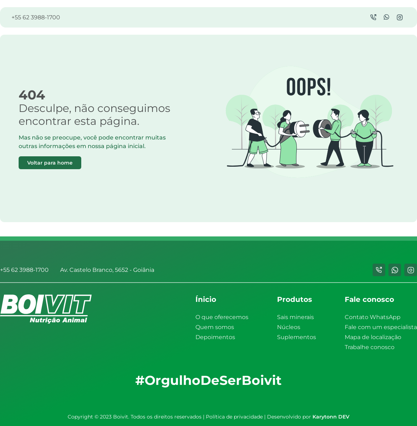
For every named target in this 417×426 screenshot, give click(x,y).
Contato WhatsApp (373, 317)
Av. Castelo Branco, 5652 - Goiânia (107, 269)
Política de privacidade (234, 416)
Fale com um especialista (381, 327)
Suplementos (296, 337)
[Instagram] (400, 17)
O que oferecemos (221, 317)
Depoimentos (215, 337)
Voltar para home (50, 163)
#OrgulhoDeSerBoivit (208, 380)
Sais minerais (295, 317)
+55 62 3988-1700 (35, 17)
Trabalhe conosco (369, 347)
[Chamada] (373, 17)
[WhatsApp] (386, 17)
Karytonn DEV (330, 416)
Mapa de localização (373, 337)
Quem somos (214, 327)
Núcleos (288, 327)
